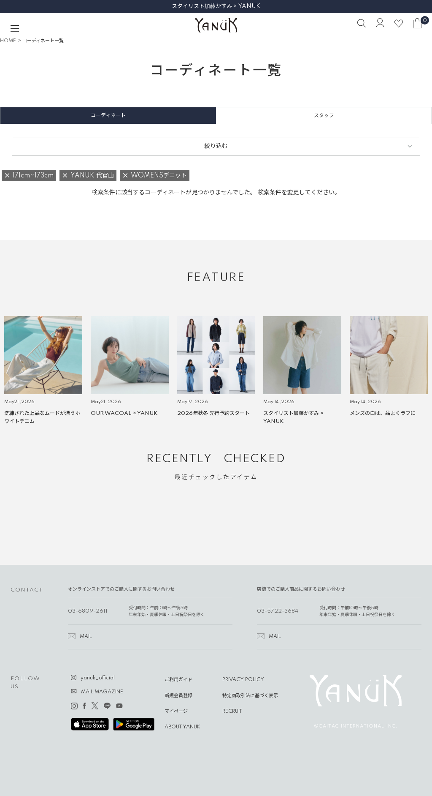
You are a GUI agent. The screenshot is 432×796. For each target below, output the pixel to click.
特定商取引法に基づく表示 (250, 695)
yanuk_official (98, 678)
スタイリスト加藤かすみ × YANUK (216, 6)
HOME (8, 41)
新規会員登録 (178, 695)
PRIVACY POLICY (243, 679)
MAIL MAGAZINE (102, 692)
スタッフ (324, 115)
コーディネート (108, 115)
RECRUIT (232, 711)
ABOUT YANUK (182, 727)
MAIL (86, 636)
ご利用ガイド (178, 679)
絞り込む (216, 146)
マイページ (176, 711)
